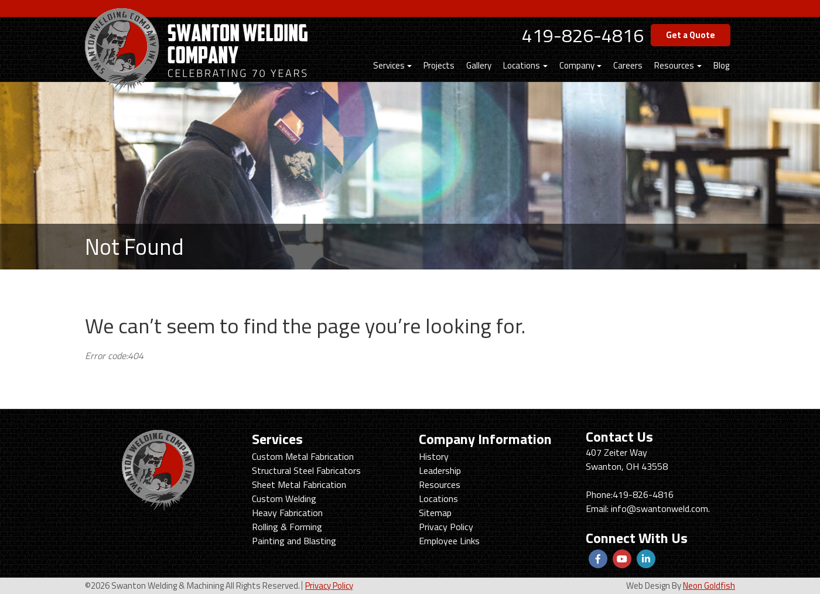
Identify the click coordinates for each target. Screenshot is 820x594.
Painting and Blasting (294, 541)
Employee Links (449, 541)
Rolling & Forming (287, 527)
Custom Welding (284, 498)
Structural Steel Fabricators (306, 470)
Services (389, 65)
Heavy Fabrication (287, 513)
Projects (439, 65)
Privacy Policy (446, 527)
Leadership (440, 470)
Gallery (478, 65)
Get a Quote (690, 35)
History (434, 456)
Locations (521, 65)
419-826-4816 (583, 35)
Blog (721, 65)
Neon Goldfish (709, 585)
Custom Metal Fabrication (303, 456)
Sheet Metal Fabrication (299, 484)
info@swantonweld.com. (660, 508)
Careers (628, 65)
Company (576, 65)
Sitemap (435, 513)
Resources (674, 65)
